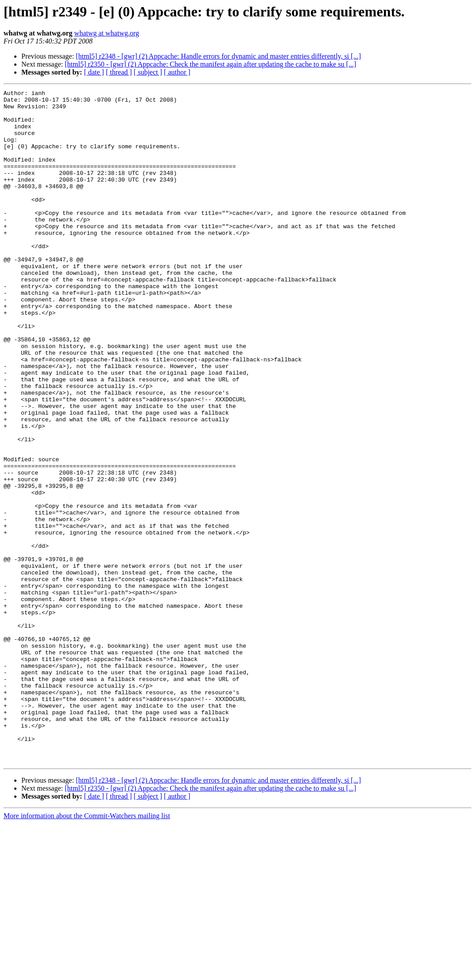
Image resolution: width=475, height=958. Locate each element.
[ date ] (94, 72)
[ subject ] (148, 72)
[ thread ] (119, 72)
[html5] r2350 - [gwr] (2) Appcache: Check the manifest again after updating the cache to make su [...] (210, 64)
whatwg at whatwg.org (106, 33)
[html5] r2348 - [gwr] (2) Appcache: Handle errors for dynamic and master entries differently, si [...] (218, 56)
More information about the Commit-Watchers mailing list (87, 950)
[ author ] (177, 72)
